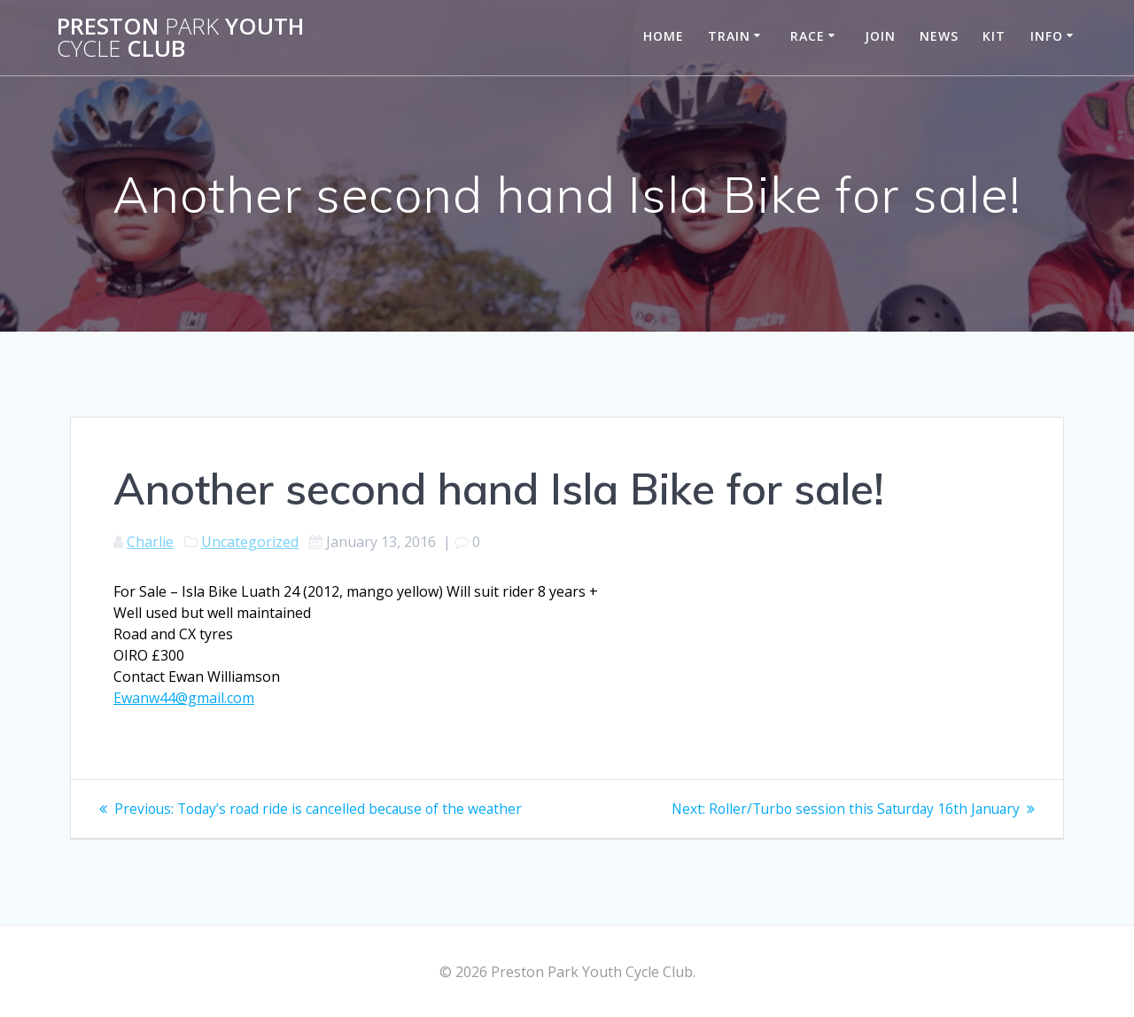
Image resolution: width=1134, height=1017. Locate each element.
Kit (994, 35)
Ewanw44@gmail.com (183, 698)
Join (880, 35)
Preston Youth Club (180, 37)
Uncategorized (250, 542)
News (939, 35)
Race (807, 35)
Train (729, 35)
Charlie (150, 542)
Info (1046, 35)
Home (663, 35)
